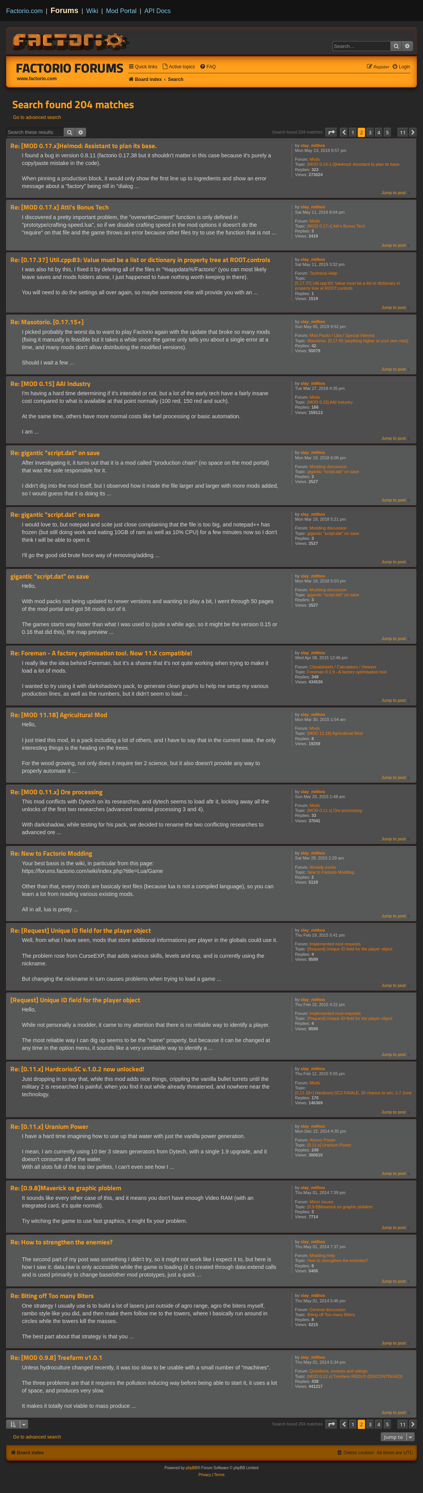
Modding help (322, 1255)
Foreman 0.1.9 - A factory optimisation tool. (347, 672)
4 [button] (378, 132)
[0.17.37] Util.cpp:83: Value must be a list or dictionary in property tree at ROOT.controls (347, 285)
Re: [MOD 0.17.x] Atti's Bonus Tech (59, 207)
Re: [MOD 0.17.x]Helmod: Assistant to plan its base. (83, 146)
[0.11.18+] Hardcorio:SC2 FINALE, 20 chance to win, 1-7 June (353, 1092)
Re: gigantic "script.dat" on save (55, 453)
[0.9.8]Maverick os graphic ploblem (339, 1206)
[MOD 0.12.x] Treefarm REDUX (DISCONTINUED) (354, 1376)
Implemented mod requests (335, 944)
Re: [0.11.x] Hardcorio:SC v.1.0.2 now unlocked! (77, 1069)
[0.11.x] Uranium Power (329, 1145)
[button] (331, 132)
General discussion (328, 1309)
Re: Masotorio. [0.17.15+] (47, 322)
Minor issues (322, 1201)
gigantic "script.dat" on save (333, 471)
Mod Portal (121, 10)
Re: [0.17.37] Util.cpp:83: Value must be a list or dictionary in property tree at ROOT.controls (140, 260)
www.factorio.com (37, 78)
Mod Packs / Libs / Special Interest (342, 335)
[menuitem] (178, 67)
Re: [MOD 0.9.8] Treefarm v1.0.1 (56, 1358)
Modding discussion (328, 466)
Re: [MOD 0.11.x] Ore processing (56, 792)
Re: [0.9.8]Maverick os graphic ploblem (65, 1188)
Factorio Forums (70, 68)
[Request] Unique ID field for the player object (349, 949)
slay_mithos (313, 145)
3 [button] (370, 132)
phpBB (191, 1468)
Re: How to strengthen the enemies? (61, 1242)
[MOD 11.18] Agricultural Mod (334, 733)
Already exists (323, 867)
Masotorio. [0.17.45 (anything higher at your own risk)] (357, 340)
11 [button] (403, 132)
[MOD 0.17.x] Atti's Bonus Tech (336, 226)
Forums (65, 10)
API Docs (157, 10)
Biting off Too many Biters (331, 1314)
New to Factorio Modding (330, 872)
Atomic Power (323, 1140)
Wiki (92, 10)
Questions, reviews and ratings (338, 1371)
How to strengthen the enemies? (337, 1260)
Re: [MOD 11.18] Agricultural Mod (58, 715)
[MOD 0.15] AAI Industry (330, 402)
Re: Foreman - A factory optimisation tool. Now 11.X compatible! (101, 653)
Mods (315, 159)
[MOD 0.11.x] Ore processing (334, 810)
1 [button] (353, 132)
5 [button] (387, 132)
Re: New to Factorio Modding (51, 854)
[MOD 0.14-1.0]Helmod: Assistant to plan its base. (353, 164)
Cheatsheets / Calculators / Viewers (343, 667)
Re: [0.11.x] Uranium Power (49, 1127)
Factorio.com (24, 10)
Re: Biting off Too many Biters (52, 1296)
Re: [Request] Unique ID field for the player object (80, 931)
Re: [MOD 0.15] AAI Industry (50, 384)
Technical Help (323, 273)
